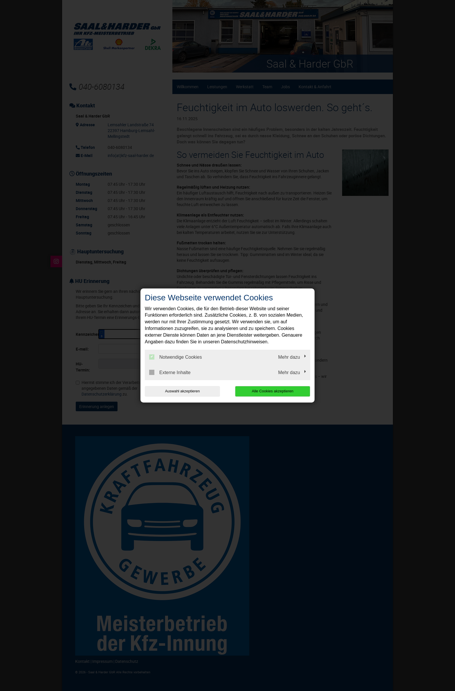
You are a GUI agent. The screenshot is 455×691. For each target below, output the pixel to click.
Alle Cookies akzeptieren (273, 391)
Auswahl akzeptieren (182, 391)
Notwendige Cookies (175, 357)
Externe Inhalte (170, 372)
